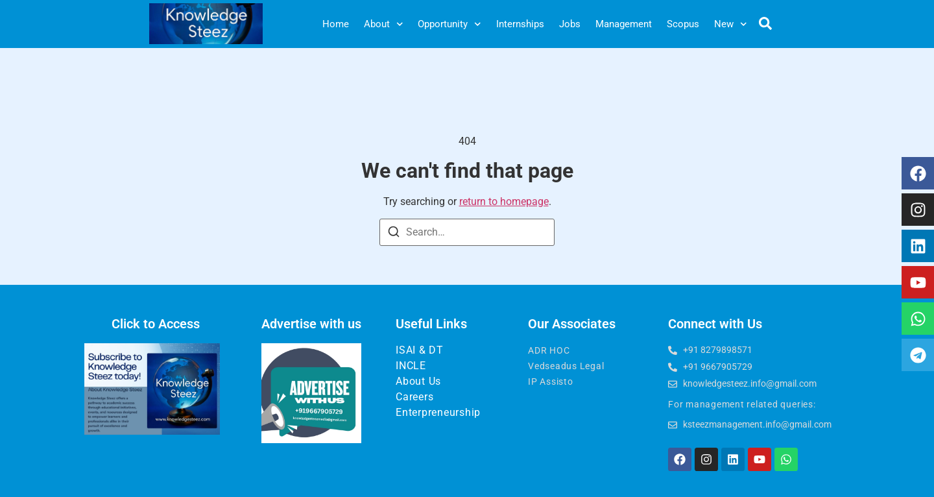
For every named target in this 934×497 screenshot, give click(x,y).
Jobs (570, 24)
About (383, 24)
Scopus (683, 24)
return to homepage (504, 201)
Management (623, 24)
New (730, 24)
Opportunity (449, 24)
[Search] (394, 234)
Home (335, 24)
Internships (520, 24)
